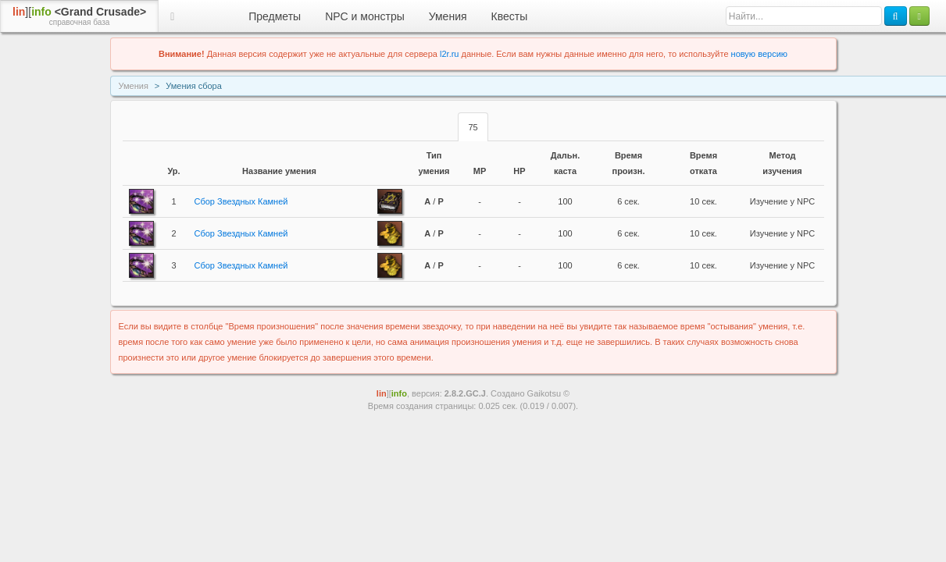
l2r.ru (449, 54)
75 (472, 127)
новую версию (759, 54)
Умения (448, 16)
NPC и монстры (365, 16)
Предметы (274, 16)
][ (79, 16)
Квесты (509, 16)
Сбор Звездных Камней (241, 201)
